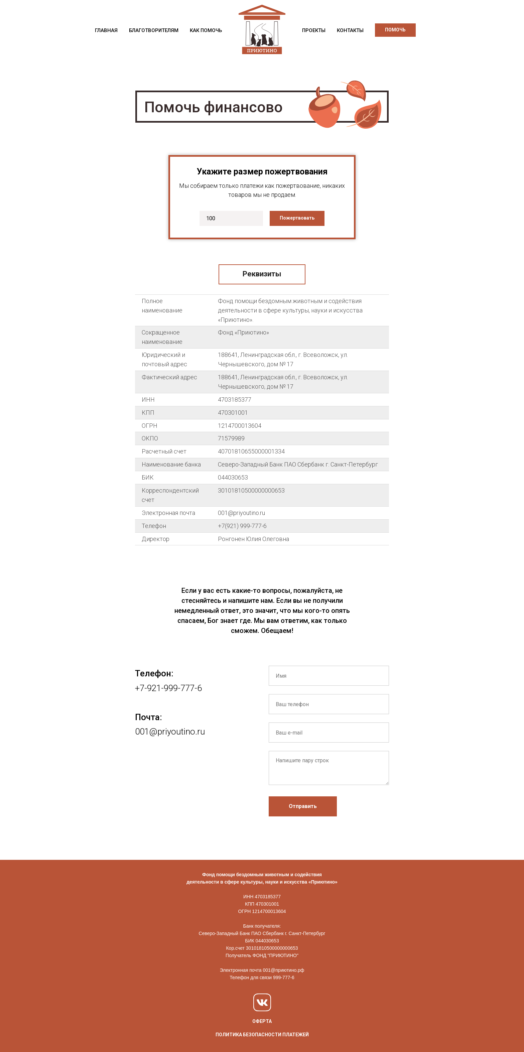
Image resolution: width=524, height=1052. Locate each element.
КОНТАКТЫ (350, 30)
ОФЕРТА (262, 1021)
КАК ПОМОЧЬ (206, 30)
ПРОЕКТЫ (313, 30)
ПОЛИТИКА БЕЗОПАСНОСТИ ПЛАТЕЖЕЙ (262, 1034)
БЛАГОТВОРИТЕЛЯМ (153, 30)
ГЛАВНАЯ (106, 30)
